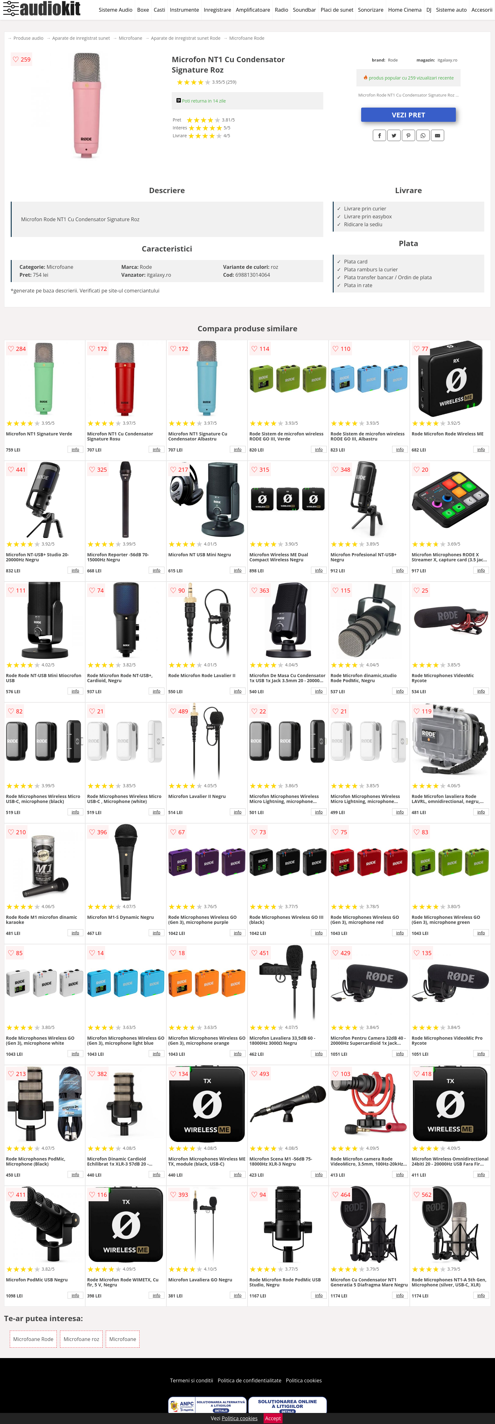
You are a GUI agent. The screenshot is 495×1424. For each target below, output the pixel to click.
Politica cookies (304, 1380)
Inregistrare (217, 9)
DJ (429, 9)
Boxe (143, 9)
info (75, 449)
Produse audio (29, 38)
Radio (281, 9)
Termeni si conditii (191, 1380)
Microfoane (130, 38)
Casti (159, 9)
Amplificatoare (253, 9)
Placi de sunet (337, 9)
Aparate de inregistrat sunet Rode (186, 38)
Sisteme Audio (115, 9)
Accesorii (482, 9)
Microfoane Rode (246, 38)
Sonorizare (370, 9)
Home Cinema (405, 9)
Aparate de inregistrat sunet (81, 38)
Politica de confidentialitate (250, 1380)
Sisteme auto (451, 9)
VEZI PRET (408, 114)
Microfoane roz (81, 1339)
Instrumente (184, 9)
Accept (273, 1418)
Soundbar (304, 9)
